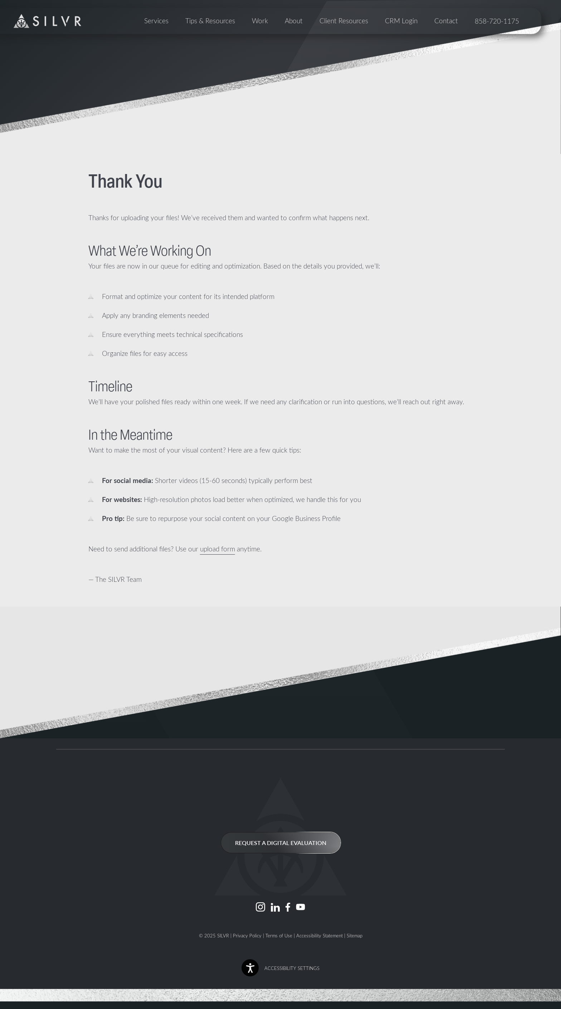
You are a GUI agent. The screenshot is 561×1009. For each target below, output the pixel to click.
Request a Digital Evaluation (280, 842)
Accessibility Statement (319, 935)
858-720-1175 (511, 49)
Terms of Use (278, 935)
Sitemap (354, 935)
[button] (280, 967)
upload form (217, 548)
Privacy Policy (247, 935)
